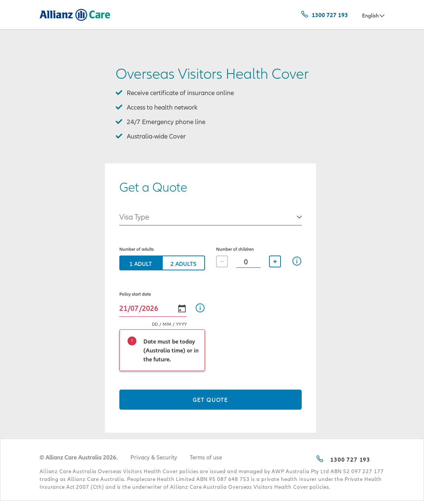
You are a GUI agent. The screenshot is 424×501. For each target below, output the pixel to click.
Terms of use (206, 457)
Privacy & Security (153, 457)
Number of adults (136, 249)
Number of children (235, 249)
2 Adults (183, 263)
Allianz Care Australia (61, 15)
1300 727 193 (330, 15)
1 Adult (140, 263)
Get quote (210, 399)
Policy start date (135, 294)
